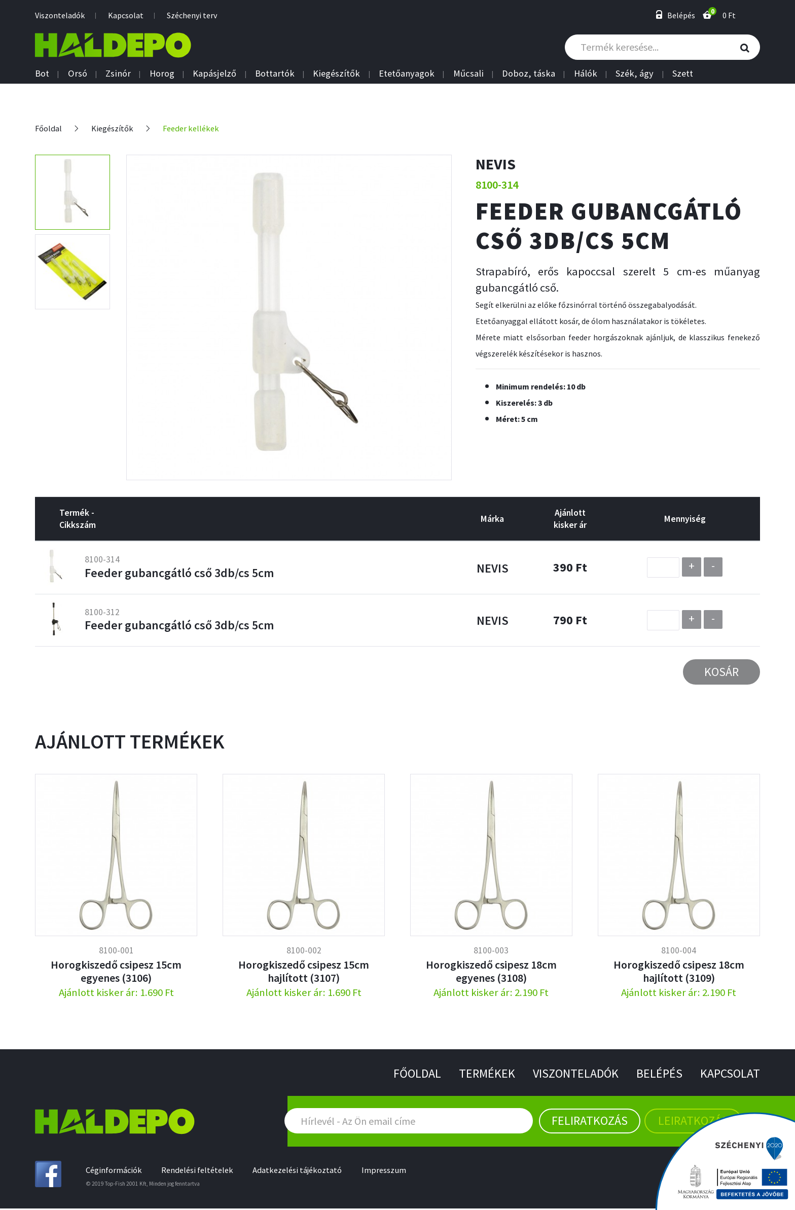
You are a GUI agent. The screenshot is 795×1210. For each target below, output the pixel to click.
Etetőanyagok (407, 73)
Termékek (477, 1074)
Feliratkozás (590, 1121)
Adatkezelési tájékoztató (306, 1171)
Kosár (721, 672)
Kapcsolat (125, 15)
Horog (162, 73)
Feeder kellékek (196, 128)
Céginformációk (115, 1171)
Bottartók (275, 73)
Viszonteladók (60, 15)
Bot (42, 73)
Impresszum (396, 1171)
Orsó (77, 73)
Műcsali (468, 73)
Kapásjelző (214, 73)
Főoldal (49, 128)
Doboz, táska (528, 73)
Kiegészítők (336, 73)
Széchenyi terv (192, 15)
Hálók (585, 73)
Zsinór (118, 73)
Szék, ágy (635, 73)
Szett (682, 73)
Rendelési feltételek (201, 1171)
